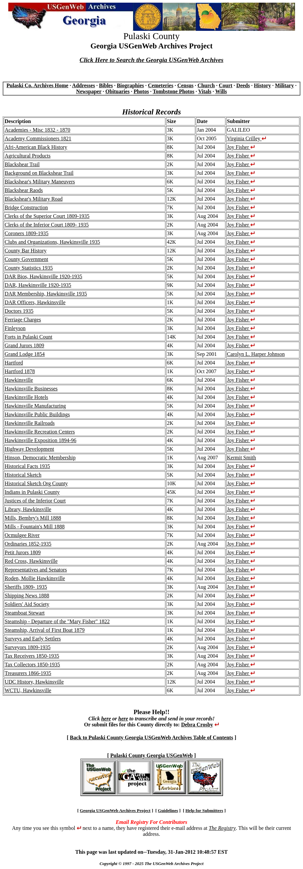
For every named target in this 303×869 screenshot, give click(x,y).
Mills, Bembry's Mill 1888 (33, 518)
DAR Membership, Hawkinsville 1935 (46, 294)
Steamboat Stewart (24, 613)
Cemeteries (160, 85)
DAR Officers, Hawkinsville (35, 302)
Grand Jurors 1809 (24, 345)
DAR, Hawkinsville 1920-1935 (38, 285)
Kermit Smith (241, 457)
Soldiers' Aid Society (27, 604)
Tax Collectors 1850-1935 (32, 664)
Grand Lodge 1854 (25, 354)
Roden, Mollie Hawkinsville (35, 578)
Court (225, 85)
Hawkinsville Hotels (26, 397)
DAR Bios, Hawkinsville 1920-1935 (43, 276)
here (106, 718)
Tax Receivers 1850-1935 (32, 656)
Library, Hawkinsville (28, 509)
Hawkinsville (19, 380)
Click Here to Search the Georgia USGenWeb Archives (151, 59)
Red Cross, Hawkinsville (31, 561)
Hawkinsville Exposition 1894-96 (40, 440)
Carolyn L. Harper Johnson (256, 354)
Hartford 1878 (20, 371)
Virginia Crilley (246, 138)
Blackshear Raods (24, 190)
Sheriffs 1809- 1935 (26, 587)
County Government (26, 259)
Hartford (14, 363)
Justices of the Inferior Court (35, 500)
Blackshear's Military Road (33, 199)
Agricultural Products (27, 156)
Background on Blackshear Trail (39, 173)
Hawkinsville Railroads (30, 423)
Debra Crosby (197, 724)
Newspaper (88, 91)
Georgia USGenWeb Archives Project (115, 810)
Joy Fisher (241, 147)
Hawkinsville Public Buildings (37, 414)
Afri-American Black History (36, 147)
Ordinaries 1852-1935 (28, 544)
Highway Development (29, 449)
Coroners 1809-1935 (26, 233)
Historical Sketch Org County (36, 483)
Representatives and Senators (36, 569)
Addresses (83, 85)
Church (206, 85)
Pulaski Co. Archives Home (37, 85)
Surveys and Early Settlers (33, 638)
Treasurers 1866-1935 (28, 673)
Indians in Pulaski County (32, 492)
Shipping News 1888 (27, 595)
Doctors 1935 (19, 311)
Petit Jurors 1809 (22, 552)
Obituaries (117, 91)
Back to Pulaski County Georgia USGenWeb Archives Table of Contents (151, 737)
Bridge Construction (26, 207)
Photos (141, 91)
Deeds (243, 85)
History (262, 85)
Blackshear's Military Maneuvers (40, 181)
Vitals (204, 91)
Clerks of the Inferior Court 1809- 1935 (47, 225)
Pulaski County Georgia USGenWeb (151, 755)
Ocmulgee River (22, 535)
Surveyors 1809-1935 (27, 647)
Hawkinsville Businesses (31, 388)
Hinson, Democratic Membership (40, 457)
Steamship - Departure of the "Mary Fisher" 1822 (57, 621)
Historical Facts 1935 (27, 466)
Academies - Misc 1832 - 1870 (37, 130)
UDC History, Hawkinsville (34, 682)
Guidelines (168, 810)
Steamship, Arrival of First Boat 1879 (45, 630)
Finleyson (15, 328)
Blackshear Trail (22, 164)
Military (284, 85)
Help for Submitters (204, 810)
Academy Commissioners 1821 (38, 138)
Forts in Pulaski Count (28, 337)
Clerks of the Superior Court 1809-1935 (47, 216)
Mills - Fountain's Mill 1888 (35, 526)
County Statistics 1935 (29, 268)
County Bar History (25, 250)
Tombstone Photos (173, 91)
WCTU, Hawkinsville (28, 690)
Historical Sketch (23, 475)
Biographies (130, 85)
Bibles (106, 85)
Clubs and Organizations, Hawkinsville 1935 (52, 242)
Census (185, 85)
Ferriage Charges (23, 319)
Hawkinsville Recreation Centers (40, 431)
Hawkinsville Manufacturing (35, 406)
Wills (221, 91)
